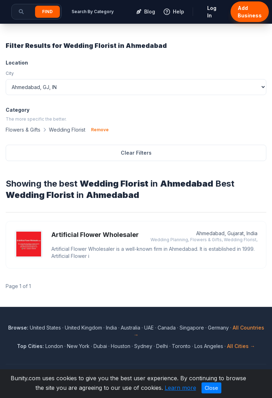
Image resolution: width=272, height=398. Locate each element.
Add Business (250, 11)
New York (78, 346)
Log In (211, 11)
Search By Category (93, 11)
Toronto (181, 346)
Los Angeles (208, 346)
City (10, 73)
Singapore (192, 328)
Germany (218, 328)
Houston (120, 346)
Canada (167, 328)
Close (211, 388)
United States (45, 328)
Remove (100, 129)
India (111, 328)
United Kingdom (83, 328)
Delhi (162, 346)
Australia (130, 328)
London (54, 346)
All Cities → (241, 346)
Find (47, 11)
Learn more (180, 387)
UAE (149, 328)
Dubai (100, 346)
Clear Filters (136, 153)
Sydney (143, 346)
